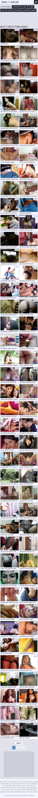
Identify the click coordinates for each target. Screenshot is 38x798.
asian (9, 10)
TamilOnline (10, 2)
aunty (25, 10)
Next (19, 743)
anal (24, 7)
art (3, 10)
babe (33, 10)
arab (31, 7)
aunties (18, 10)
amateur (16, 7)
